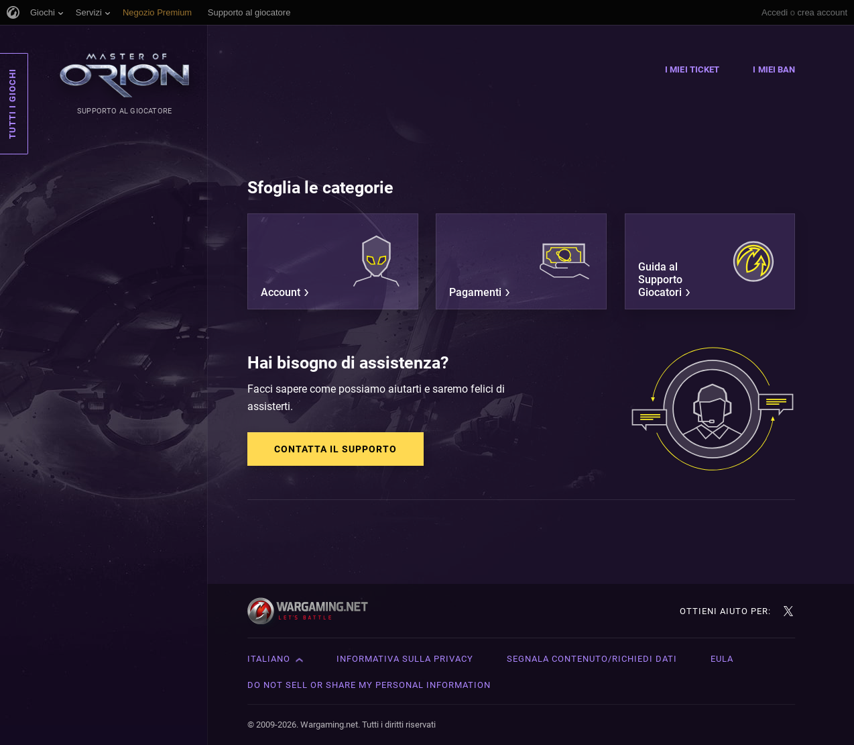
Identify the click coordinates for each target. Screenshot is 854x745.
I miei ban (774, 69)
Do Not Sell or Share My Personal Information (369, 685)
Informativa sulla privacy (405, 659)
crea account (822, 12)
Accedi (774, 12)
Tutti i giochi (12, 103)
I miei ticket (692, 69)
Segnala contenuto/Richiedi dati (592, 659)
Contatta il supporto (335, 449)
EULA (722, 659)
